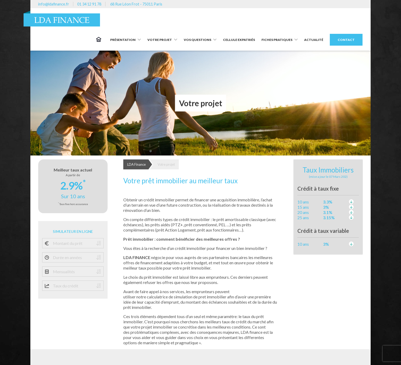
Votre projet (166, 164)
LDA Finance (136, 164)
